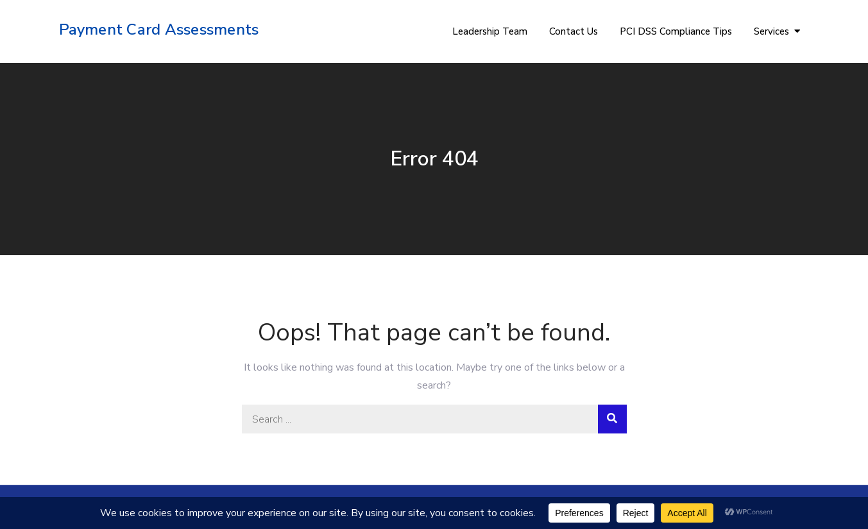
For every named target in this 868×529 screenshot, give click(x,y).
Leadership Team (489, 31)
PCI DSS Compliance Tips (676, 31)
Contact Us (573, 31)
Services (771, 31)
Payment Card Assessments (159, 29)
